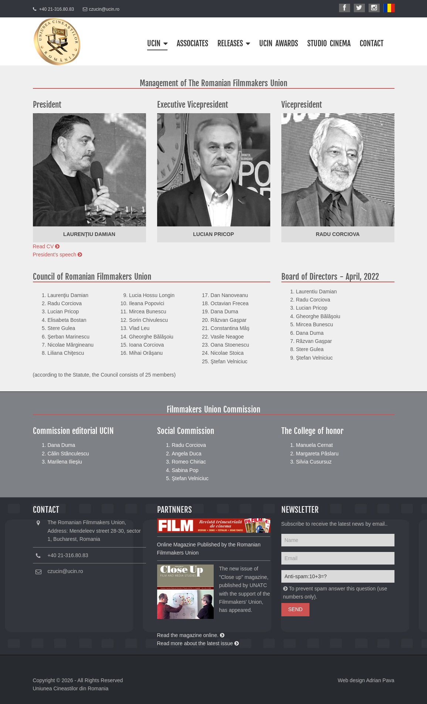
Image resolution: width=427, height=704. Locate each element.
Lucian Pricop (213, 234)
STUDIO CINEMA (328, 43)
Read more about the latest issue (198, 643)
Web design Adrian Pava (366, 680)
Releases (233, 43)
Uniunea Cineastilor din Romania (71, 688)
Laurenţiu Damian (89, 234)
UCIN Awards (278, 43)
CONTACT (371, 43)
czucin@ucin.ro (104, 9)
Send (295, 609)
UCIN (157, 43)
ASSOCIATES (192, 43)
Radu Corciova (338, 234)
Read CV (46, 246)
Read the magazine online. (190, 635)
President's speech (57, 254)
